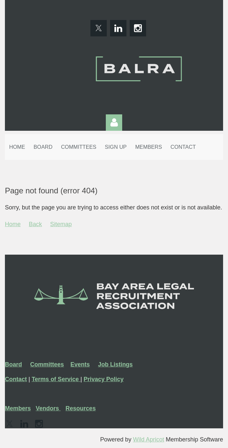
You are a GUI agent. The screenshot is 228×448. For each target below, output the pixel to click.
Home (13, 224)
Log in (114, 122)
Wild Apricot (148, 439)
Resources (81, 408)
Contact (16, 379)
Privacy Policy (104, 379)
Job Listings (115, 364)
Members (18, 408)
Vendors (48, 408)
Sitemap (61, 224)
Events (80, 364)
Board (13, 364)
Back (35, 224)
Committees (47, 364)
